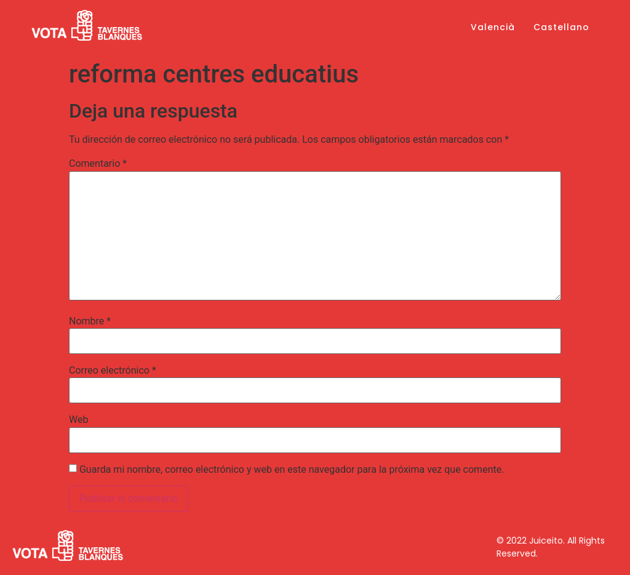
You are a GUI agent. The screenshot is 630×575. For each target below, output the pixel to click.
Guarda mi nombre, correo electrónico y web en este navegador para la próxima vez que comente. (291, 470)
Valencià (493, 27)
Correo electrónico (112, 371)
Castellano (561, 27)
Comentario (98, 164)
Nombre (90, 321)
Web (78, 420)
